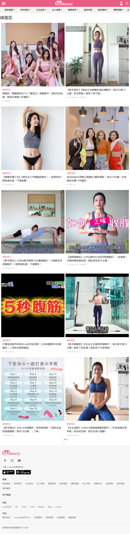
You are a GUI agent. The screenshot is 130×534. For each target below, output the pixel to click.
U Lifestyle (6, 507)
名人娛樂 (56, 10)
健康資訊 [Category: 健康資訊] (6, 90)
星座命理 (88, 10)
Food (32, 507)
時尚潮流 (25, 10)
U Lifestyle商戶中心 (22, 517)
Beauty (41, 507)
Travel (24, 507)
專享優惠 (6, 488)
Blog (50, 507)
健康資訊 (72, 10)
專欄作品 (98, 484)
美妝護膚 (9, 10)
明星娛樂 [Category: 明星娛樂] (71, 173)
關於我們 (6, 517)
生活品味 (40, 10)
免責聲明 (38, 517)
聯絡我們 (72, 517)
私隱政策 (61, 517)
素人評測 (86, 484)
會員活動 (121, 484)
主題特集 (109, 484)
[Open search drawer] (127, 3)
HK (16, 507)
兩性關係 (102, 10)
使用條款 (49, 517)
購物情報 (118, 10)
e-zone (58, 507)
